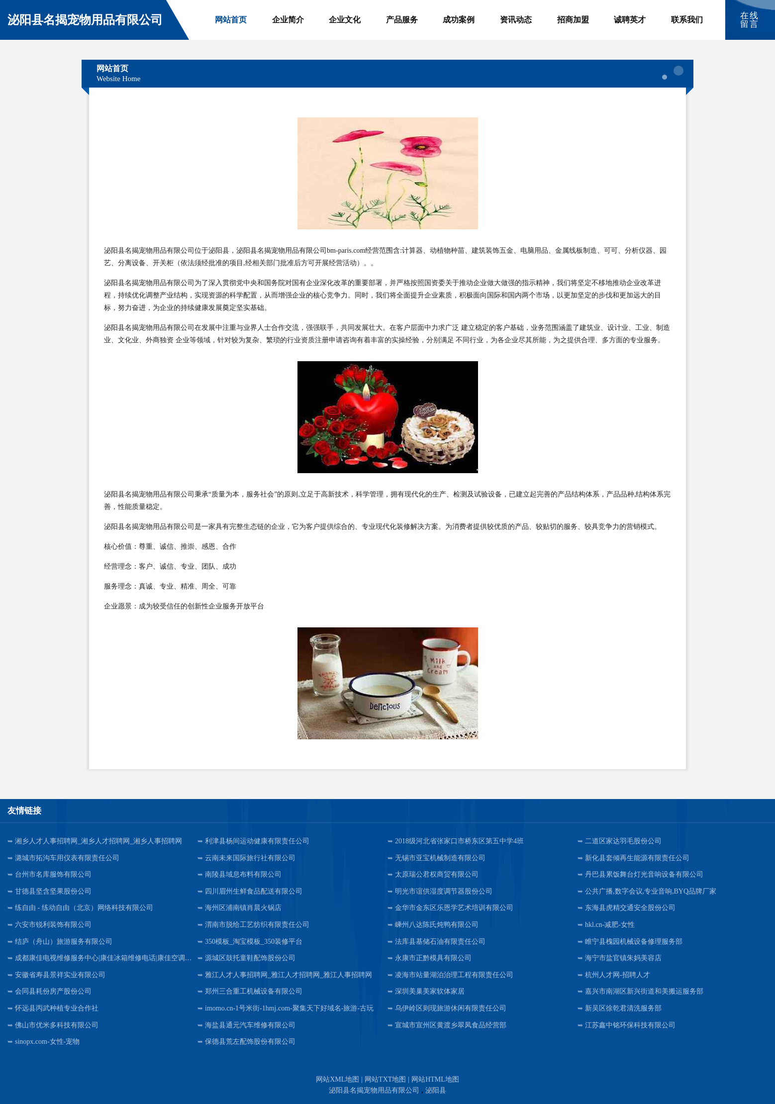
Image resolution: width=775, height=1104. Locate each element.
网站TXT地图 (385, 1079)
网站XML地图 (337, 1079)
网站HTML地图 (435, 1079)
